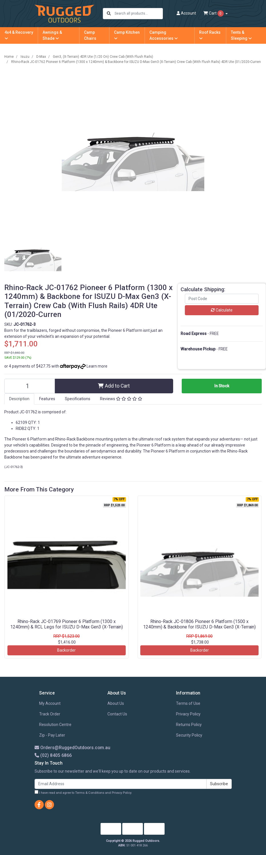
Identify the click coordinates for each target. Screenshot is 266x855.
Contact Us (117, 714)
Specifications (77, 398)
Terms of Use (188, 703)
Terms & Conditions (89, 793)
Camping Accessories (163, 35)
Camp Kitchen (127, 35)
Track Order (49, 714)
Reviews (121, 398)
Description (19, 398)
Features (47, 398)
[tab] (19, 398)
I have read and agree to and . (83, 792)
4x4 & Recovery (19, 35)
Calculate (222, 310)
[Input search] (138, 14)
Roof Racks (210, 35)
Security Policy (189, 735)
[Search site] (109, 14)
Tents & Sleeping (241, 35)
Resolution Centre (55, 724)
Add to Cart (114, 386)
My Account (50, 703)
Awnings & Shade (52, 35)
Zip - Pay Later (52, 735)
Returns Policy (189, 724)
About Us (115, 703)
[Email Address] (121, 784)
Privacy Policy (188, 714)
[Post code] (222, 299)
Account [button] (186, 13)
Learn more (97, 366)
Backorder (66, 650)
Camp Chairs (90, 35)
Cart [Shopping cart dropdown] (214, 13)
